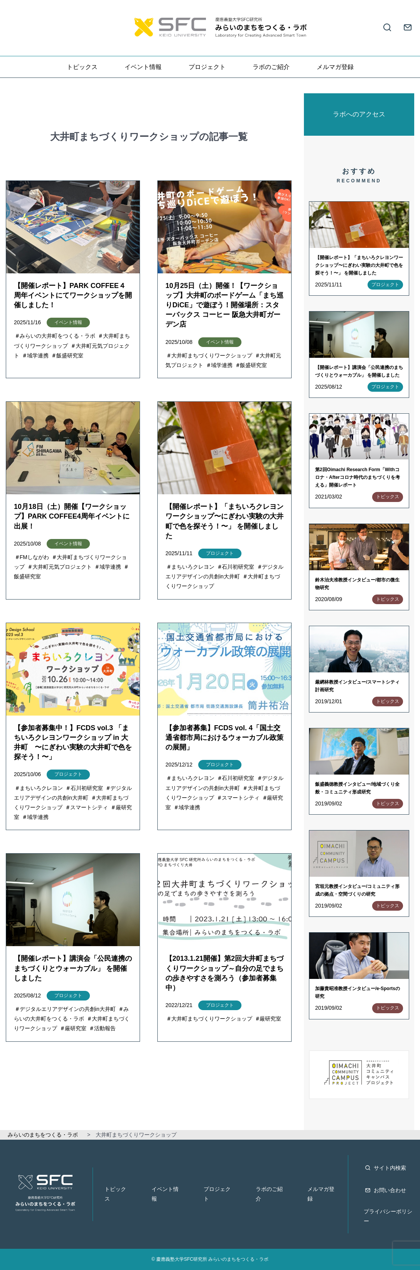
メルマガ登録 (335, 67)
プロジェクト (207, 67)
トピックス (82, 67)
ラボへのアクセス (359, 114)
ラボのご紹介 (271, 67)
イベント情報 (143, 67)
